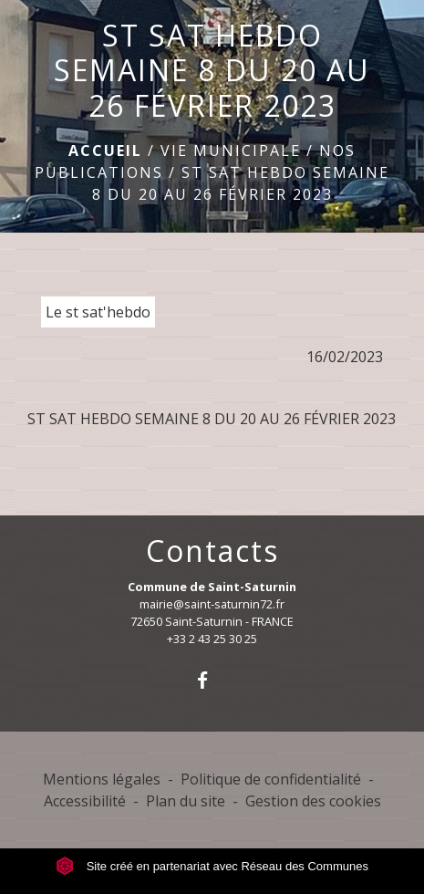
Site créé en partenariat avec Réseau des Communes (212, 866)
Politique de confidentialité (271, 779)
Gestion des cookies (313, 801)
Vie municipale (230, 150)
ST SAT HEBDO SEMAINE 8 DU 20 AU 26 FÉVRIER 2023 (211, 419)
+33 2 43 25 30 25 (212, 638)
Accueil (105, 150)
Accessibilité (85, 801)
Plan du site (185, 801)
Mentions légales (101, 779)
